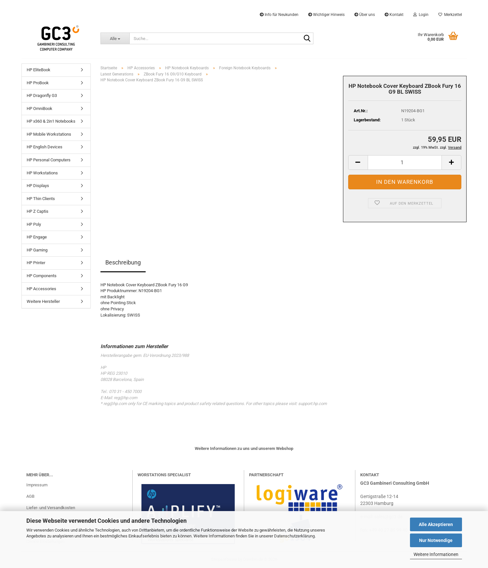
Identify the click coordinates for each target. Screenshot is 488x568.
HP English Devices (44, 146)
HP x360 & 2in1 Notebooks (51, 121)
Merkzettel (450, 14)
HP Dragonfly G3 (42, 95)
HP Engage (37, 237)
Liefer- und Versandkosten (50, 507)
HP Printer (36, 262)
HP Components (42, 275)
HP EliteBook (38, 69)
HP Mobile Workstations (49, 134)
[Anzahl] (405, 162)
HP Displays (38, 185)
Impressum (36, 484)
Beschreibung (123, 262)
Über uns (364, 14)
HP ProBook (38, 82)
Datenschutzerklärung (294, 536)
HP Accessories (41, 288)
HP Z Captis (37, 211)
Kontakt (394, 14)
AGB (30, 496)
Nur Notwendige (436, 540)
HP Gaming (37, 250)
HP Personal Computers (49, 159)
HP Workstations (42, 172)
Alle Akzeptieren (436, 524)
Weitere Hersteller (43, 301)
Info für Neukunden (279, 14)
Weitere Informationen (436, 554)
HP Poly (34, 224)
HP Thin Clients (41, 198)
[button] (358, 162)
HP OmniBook (39, 108)
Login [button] (421, 14)
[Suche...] (114, 38)
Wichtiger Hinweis (326, 14)
